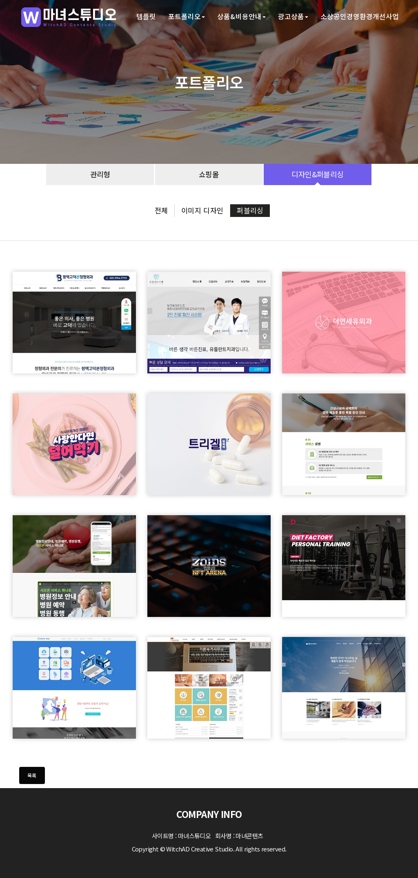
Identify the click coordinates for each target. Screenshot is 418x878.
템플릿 (146, 16)
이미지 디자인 (202, 210)
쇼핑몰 (209, 174)
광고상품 (293, 16)
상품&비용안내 (241, 16)
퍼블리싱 (250, 210)
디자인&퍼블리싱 (317, 174)
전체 (161, 210)
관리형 (100, 174)
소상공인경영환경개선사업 (359, 16)
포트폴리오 (186, 16)
